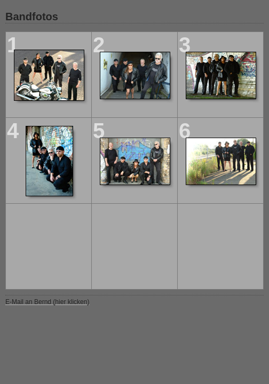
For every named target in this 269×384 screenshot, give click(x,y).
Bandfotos (31, 16)
